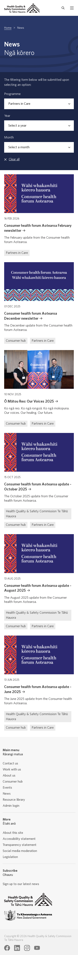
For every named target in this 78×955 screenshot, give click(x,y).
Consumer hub (16, 340)
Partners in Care (17, 252)
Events (7, 787)
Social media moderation (20, 851)
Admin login (11, 805)
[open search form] (63, 8)
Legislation (10, 857)
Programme (12, 94)
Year (7, 115)
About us (9, 775)
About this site (13, 832)
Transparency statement (19, 845)
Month (9, 137)
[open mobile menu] (72, 8)
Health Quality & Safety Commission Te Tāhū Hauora (37, 514)
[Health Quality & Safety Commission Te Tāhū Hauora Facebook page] (7, 948)
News (7, 793)
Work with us (12, 769)
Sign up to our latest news (21, 884)
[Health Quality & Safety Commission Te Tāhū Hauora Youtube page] (37, 948)
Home (7, 27)
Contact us (10, 763)
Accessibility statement (19, 838)
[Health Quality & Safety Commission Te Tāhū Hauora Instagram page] (27, 948)
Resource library (14, 799)
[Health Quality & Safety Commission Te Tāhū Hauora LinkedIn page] (17, 948)
